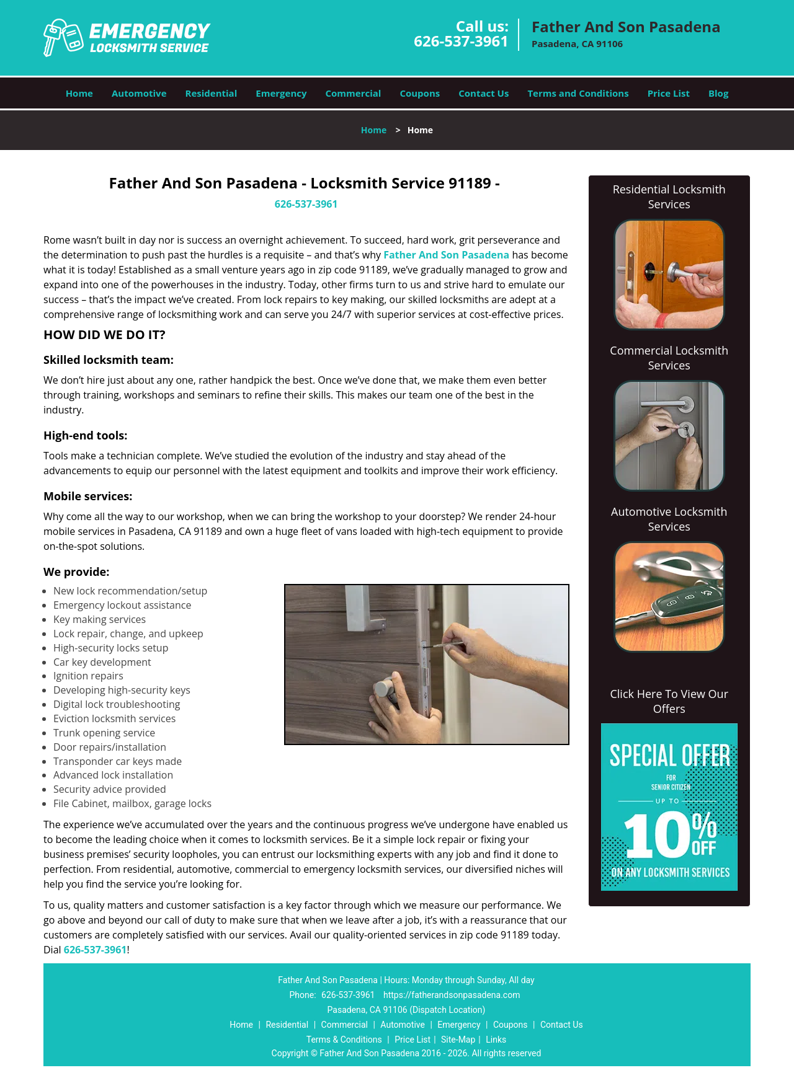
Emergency (281, 93)
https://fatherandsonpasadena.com (451, 995)
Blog (718, 93)
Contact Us (483, 93)
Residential (211, 93)
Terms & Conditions (344, 1040)
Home (79, 93)
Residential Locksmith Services (669, 196)
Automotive (139, 93)
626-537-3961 (461, 40)
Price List (669, 93)
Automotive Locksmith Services (669, 519)
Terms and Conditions (577, 93)
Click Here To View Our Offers (669, 701)
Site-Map (458, 1040)
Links (496, 1040)
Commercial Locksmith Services (669, 358)
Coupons (419, 93)
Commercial (353, 93)
